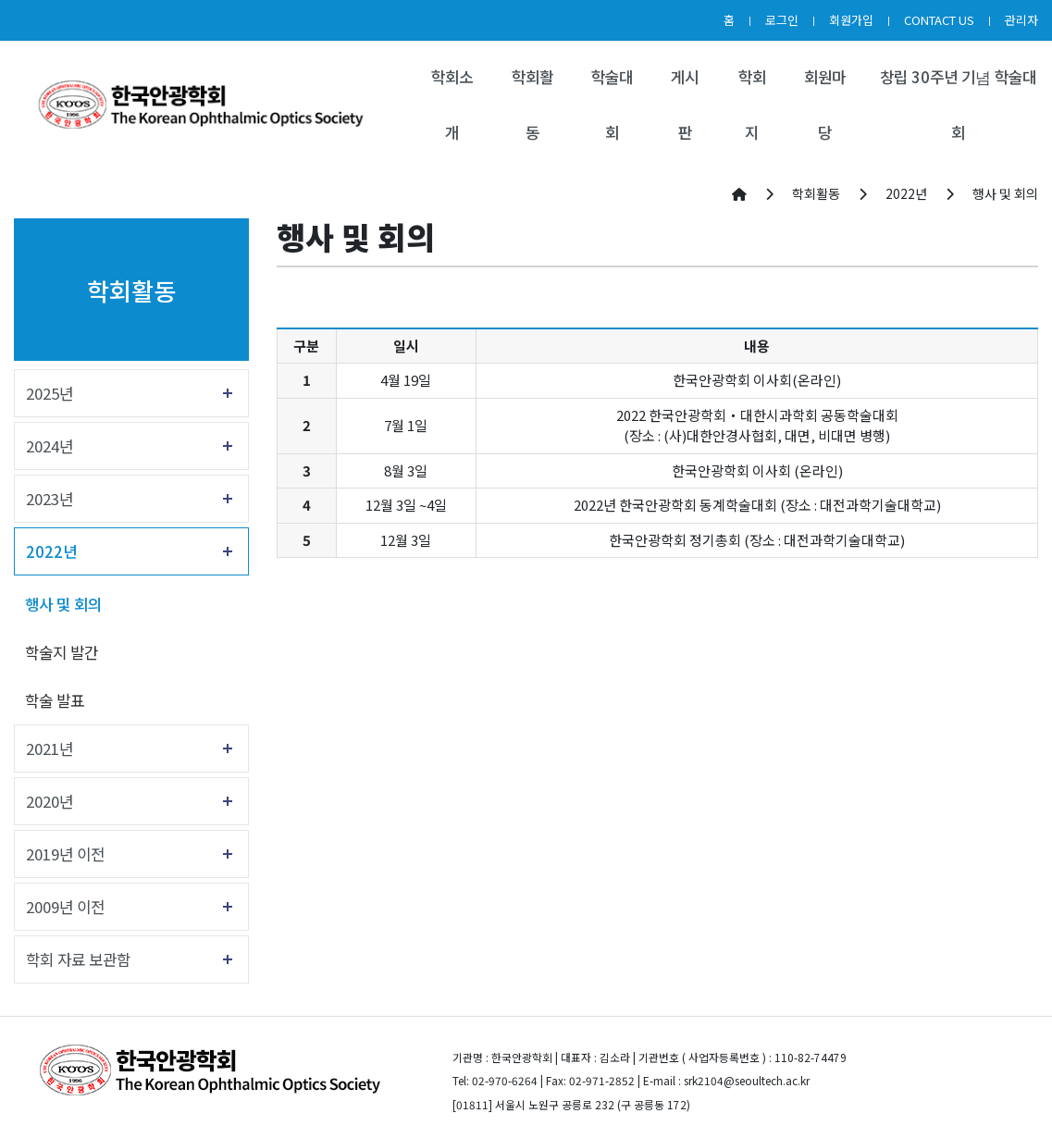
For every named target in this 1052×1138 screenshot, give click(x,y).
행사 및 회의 (63, 604)
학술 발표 (54, 700)
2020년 (49, 801)
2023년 (49, 498)
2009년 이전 (65, 906)
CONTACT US (939, 20)
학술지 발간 (61, 652)
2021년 (49, 748)
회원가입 (851, 20)
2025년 (49, 393)
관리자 (1021, 20)
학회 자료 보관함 (78, 959)
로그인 (781, 20)
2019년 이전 (65, 854)
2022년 (51, 551)
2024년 (49, 446)
